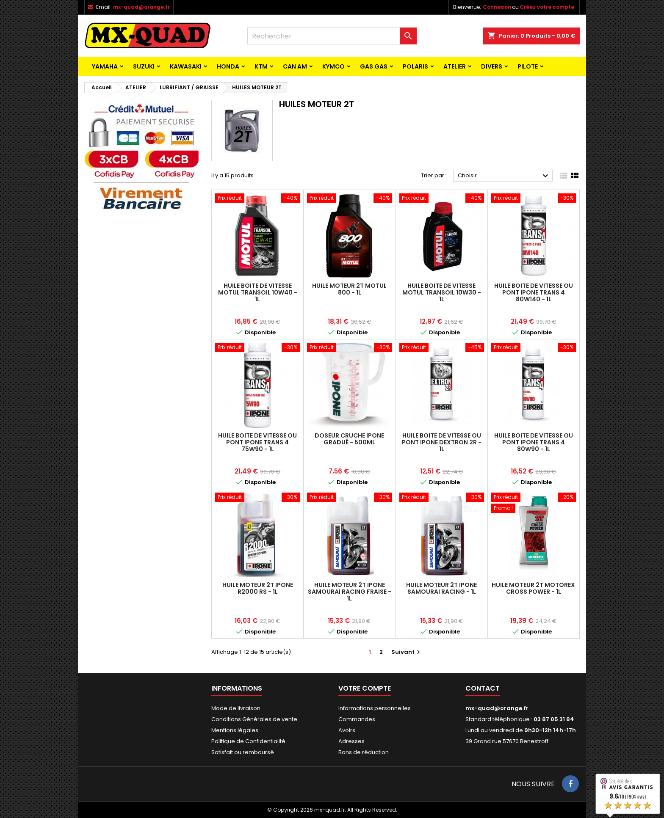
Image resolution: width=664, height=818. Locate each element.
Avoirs (346, 730)
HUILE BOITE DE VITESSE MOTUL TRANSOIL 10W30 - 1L (441, 292)
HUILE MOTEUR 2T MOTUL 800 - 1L (349, 289)
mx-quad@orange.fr (141, 7)
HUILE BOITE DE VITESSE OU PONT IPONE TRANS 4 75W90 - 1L (257, 442)
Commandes (356, 719)
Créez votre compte (547, 7)
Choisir (504, 176)
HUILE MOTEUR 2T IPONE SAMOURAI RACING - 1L (441, 588)
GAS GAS (373, 66)
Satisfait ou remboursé (242, 752)
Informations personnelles (374, 708)
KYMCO (333, 66)
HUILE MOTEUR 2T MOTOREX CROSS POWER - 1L (533, 588)
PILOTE (527, 66)
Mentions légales (234, 730)
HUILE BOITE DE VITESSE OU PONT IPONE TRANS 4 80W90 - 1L (533, 442)
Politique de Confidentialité (248, 741)
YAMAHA (105, 66)
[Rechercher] (332, 36)
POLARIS (415, 66)
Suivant (406, 652)
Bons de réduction (363, 752)
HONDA (228, 66)
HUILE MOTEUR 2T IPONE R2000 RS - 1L (257, 588)
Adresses (351, 741)
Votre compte (364, 688)
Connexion (497, 7)
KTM (261, 66)
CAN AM (295, 66)
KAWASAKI (186, 66)
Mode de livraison (235, 708)
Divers (491, 66)
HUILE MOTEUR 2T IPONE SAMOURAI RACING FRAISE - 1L (349, 592)
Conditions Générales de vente (254, 719)
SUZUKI (144, 66)
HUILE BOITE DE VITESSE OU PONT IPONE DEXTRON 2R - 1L (441, 442)
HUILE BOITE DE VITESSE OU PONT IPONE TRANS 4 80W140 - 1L (533, 292)
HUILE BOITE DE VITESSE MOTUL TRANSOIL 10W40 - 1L (257, 292)
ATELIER (454, 66)
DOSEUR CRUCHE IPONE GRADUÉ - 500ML (349, 438)
